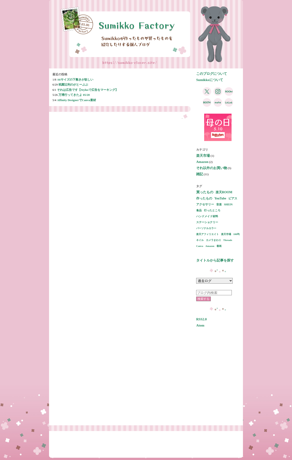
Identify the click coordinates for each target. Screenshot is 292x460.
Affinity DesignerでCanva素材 (76, 100)
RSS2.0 (201, 319)
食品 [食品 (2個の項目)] (199, 210)
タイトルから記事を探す (215, 260)
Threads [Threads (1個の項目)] (227, 240)
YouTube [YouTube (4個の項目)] (220, 198)
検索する (203, 299)
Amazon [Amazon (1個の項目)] (209, 246)
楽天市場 (203, 155)
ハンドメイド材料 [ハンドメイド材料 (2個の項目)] (207, 216)
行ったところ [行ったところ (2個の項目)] (212, 210)
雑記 (199, 174)
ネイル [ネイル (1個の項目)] (200, 240)
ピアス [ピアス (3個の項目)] (232, 198)
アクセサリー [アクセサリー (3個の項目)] (205, 204)
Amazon (202, 162)
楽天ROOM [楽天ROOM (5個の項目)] (224, 192)
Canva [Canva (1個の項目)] (199, 246)
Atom (200, 325)
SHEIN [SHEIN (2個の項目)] (228, 204)
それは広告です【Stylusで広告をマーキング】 (87, 89)
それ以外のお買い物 (211, 168)
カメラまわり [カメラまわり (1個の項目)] (213, 240)
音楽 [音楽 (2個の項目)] (219, 204)
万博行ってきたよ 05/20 (74, 95)
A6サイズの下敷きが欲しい (75, 79)
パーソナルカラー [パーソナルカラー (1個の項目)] (206, 228)
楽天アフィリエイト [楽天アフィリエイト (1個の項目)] (207, 234)
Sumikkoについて (209, 80)
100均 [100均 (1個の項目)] (236, 234)
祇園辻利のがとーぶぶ (73, 84)
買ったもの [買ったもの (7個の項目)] (204, 192)
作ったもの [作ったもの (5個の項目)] (204, 198)
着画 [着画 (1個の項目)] (219, 246)
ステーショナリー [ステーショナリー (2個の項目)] (207, 222)
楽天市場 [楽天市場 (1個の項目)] (226, 234)
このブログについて (211, 74)
